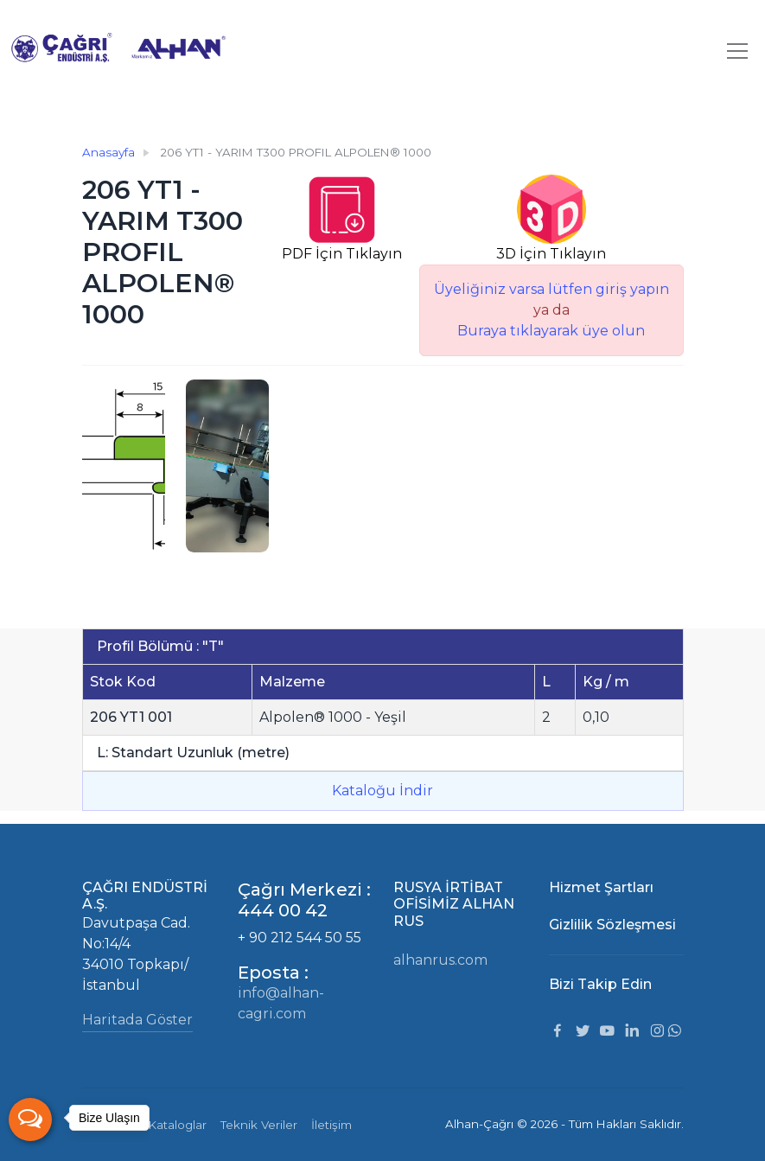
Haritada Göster (137, 1019)
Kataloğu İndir (382, 790)
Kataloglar (178, 1125)
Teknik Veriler (258, 1125)
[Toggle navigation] (737, 51)
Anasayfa (108, 152)
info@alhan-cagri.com (281, 1003)
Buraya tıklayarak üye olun (551, 330)
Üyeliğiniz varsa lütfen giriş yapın (551, 289)
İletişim (331, 1125)
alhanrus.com (440, 960)
